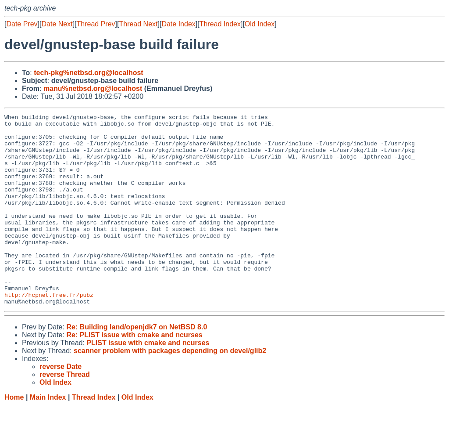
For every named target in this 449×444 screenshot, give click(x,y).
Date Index (178, 24)
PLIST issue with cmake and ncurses (147, 381)
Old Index (259, 24)
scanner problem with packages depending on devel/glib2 (170, 389)
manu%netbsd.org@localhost (92, 88)
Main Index (48, 435)
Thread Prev (96, 24)
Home (14, 435)
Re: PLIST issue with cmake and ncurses (134, 373)
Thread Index (220, 24)
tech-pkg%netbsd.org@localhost (88, 72)
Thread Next (138, 24)
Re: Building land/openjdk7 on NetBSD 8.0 (136, 365)
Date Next (56, 24)
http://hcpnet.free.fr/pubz (48, 332)
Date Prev (21, 24)
